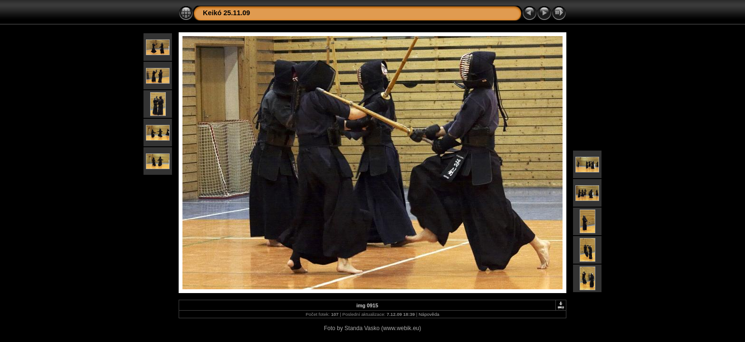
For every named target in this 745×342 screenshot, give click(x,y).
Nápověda (429, 314)
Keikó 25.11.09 (226, 13)
